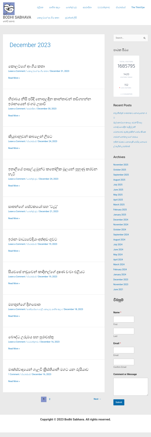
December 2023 (121, 284)
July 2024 (118, 249)
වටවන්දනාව (97, 7)
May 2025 (118, 199)
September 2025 (121, 179)
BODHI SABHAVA (17, 17)
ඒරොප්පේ (112, 7)
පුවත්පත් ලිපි (69, 17)
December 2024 (121, 224)
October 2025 (120, 174)
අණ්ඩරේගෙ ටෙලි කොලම (40, 309)
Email (116, 360)
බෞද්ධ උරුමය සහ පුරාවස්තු (32, 337)
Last (115, 341)
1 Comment (14, 374)
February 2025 (120, 214)
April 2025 (118, 204)
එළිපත (39, 7)
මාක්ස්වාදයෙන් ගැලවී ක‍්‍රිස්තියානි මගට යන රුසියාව (50, 369)
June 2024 (118, 254)
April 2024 (118, 264)
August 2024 (119, 244)
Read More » (14, 77)
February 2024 (120, 274)
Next (97, 399)
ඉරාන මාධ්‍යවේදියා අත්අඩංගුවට (34, 239)
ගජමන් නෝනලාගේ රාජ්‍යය (126, 141)
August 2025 (119, 184)
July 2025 (118, 189)
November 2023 (121, 289)
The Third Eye (128, 7)
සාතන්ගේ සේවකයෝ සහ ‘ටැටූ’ (34, 206)
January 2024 (120, 279)
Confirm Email (119, 371)
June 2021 (118, 294)
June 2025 (118, 194)
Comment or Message (125, 378)
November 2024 (121, 229)
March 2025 (119, 209)
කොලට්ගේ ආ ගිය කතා (47, 17)
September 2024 (121, 239)
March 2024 (119, 269)
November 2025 (121, 169)
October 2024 (120, 234)
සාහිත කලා (52, 7)
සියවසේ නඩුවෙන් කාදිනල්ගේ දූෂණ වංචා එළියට (48, 272)
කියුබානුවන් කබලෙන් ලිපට (31, 136)
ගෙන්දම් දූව (67, 7)
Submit (119, 407)
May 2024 (118, 259)
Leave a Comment (17, 71)
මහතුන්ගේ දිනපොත (25, 304)
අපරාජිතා (82, 7)
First (115, 329)
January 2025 (120, 219)
